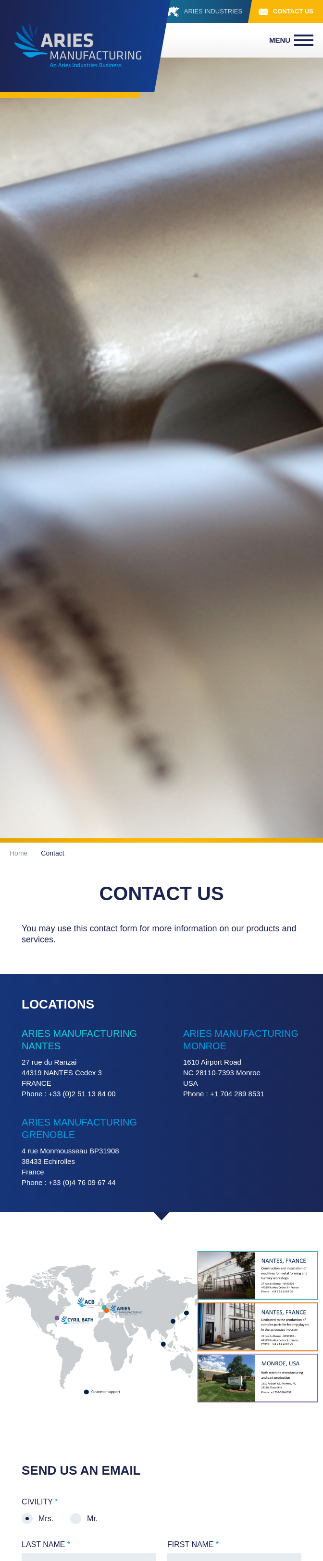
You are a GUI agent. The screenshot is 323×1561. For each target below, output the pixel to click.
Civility (40, 1502)
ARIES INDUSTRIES (214, 11)
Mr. (92, 1518)
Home (18, 853)
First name (193, 1545)
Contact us (293, 11)
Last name (46, 1545)
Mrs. (45, 1518)
